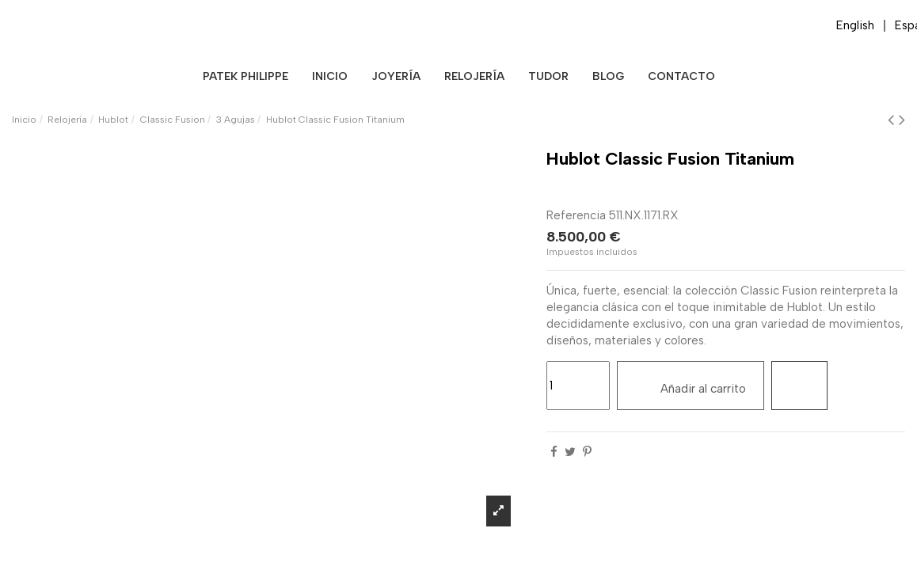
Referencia (576, 215)
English (855, 25)
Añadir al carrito (691, 385)
